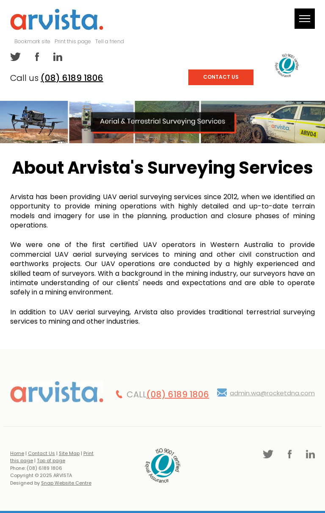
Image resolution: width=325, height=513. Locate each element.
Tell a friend (109, 41)
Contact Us (221, 76)
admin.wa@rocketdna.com (272, 395)
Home (17, 455)
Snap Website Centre (66, 485)
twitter (15, 57)
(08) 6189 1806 (72, 78)
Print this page (73, 41)
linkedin (57, 57)
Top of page (51, 462)
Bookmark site (32, 41)
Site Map (69, 455)
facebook (36, 57)
